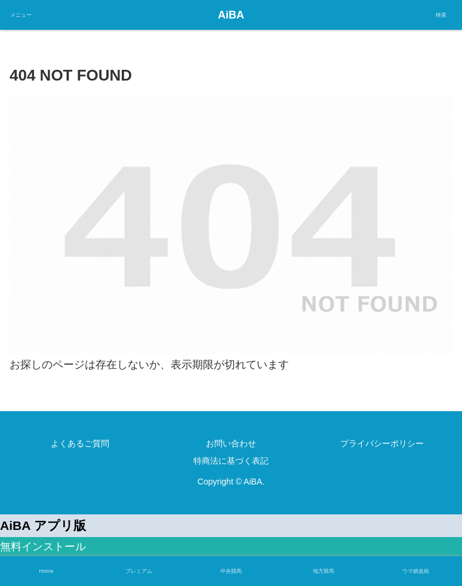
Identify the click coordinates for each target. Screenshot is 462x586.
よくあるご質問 (80, 443)
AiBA (231, 15)
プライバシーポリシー (382, 443)
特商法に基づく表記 (231, 460)
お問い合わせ (231, 443)
